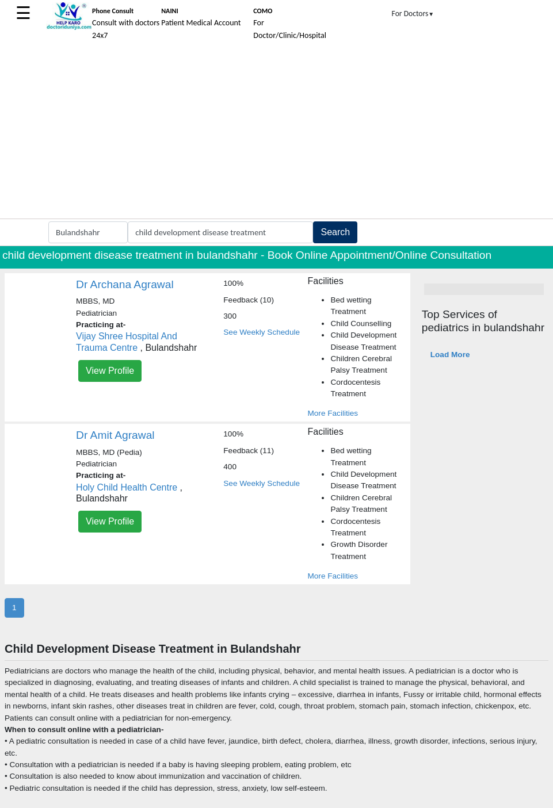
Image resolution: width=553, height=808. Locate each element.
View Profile (110, 371)
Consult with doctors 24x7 (125, 23)
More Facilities (332, 413)
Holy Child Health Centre (126, 487)
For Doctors (413, 13)
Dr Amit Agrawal (115, 435)
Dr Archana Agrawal (125, 284)
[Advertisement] (276, 132)
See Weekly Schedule (261, 332)
